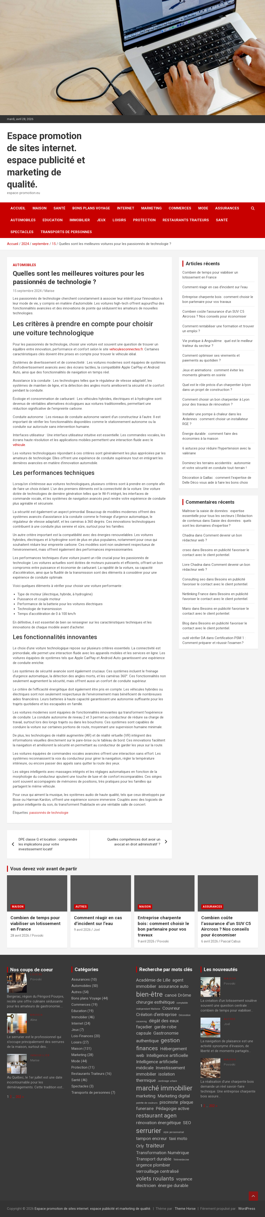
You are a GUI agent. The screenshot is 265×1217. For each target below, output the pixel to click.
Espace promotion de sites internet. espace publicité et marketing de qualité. (46, 160)
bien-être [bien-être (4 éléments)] (149, 994)
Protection (144, 220)
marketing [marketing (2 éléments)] (145, 1096)
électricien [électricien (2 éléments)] (146, 1185)
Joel (97, 930)
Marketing (151, 208)
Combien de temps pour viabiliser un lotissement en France (35, 923)
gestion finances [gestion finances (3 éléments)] (158, 1044)
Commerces (180, 208)
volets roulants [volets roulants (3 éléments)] (155, 1178)
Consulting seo (193, 579)
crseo (186, 550)
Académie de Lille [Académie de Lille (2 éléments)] (153, 980)
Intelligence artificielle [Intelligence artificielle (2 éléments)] (167, 1055)
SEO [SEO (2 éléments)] (187, 1122)
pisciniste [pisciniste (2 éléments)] (169, 1102)
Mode (203, 208)
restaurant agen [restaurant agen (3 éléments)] (156, 1115)
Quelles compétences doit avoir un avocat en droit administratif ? (133, 841)
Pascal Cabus (231, 941)
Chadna (188, 535)
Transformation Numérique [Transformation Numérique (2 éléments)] (162, 1152)
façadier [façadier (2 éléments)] (144, 1026)
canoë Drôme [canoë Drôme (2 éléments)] (178, 995)
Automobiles (23, 220)
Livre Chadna (192, 565)
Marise (49, 291)
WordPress (246, 1209)
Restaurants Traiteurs (186, 220)
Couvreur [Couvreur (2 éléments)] (171, 1008)
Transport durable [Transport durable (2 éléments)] (153, 1159)
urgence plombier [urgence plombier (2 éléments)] (153, 1165)
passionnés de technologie (48, 813)
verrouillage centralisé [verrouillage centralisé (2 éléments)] (157, 1171)
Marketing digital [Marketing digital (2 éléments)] (174, 1096)
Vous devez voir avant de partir (43, 869)
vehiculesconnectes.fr (126, 349)
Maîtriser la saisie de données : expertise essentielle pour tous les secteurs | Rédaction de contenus (217, 516)
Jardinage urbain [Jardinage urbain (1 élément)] (167, 1081)
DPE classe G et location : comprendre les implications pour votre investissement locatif (48, 844)
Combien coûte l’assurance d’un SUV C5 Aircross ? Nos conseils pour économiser (226, 926)
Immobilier (80, 220)
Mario (186, 609)
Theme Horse (185, 1209)
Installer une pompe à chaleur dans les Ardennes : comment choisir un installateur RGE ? (215, 419)
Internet (125, 208)
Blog (185, 623)
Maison (40, 208)
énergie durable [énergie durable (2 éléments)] (173, 1185)
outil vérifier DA (193, 638)
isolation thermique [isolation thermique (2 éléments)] (155, 1077)
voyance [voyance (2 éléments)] (184, 1179)
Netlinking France (195, 594)
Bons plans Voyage (91, 208)
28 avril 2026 (19, 935)
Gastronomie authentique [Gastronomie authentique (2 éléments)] (157, 1036)
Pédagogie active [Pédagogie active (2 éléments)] (172, 1108)
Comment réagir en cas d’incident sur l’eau (215, 287)
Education (53, 220)
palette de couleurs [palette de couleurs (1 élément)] (147, 1102)
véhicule (19, 445)
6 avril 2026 (209, 941)
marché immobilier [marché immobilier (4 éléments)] (164, 1088)
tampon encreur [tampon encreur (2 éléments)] (151, 1138)
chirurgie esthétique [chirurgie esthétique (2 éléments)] (155, 1002)
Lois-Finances (82, 1036)
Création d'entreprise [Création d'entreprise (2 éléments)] (156, 1014)
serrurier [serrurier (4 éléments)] (148, 1131)
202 (18, 1097)
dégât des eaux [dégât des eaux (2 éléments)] (164, 1020)
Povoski (37, 935)
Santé (59, 208)
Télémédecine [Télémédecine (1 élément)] (181, 1159)
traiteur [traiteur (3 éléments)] (155, 1145)
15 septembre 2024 (27, 291)
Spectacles (22, 232)
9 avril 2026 (82, 930)
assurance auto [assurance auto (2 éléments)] (173, 986)
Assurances (227, 208)
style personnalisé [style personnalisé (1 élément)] (173, 1132)
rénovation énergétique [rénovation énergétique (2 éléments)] (158, 1122)
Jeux (101, 220)
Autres (81, 906)
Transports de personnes (66, 232)
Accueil (18, 208)
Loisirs (119, 220)
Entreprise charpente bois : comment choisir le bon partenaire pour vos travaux (163, 926)
